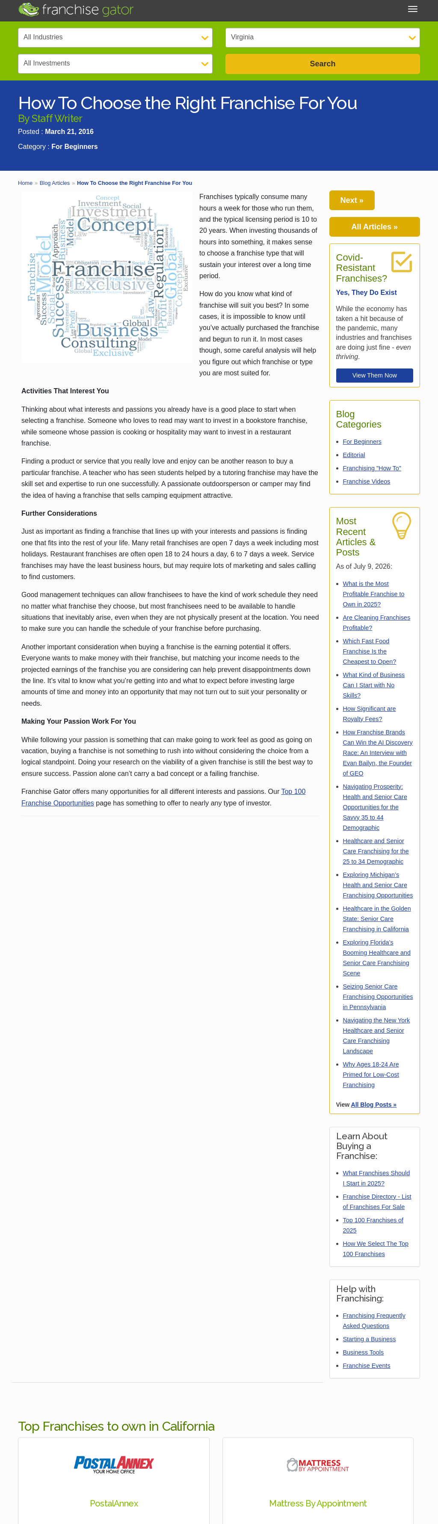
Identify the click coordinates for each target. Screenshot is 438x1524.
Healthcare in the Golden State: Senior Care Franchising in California (377, 919)
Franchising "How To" (372, 468)
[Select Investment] (115, 64)
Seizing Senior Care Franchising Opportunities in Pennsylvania (378, 996)
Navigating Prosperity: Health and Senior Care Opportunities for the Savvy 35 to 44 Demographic (375, 807)
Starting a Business (369, 1339)
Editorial (354, 455)
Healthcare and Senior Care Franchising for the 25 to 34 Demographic (376, 851)
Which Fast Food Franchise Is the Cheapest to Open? (370, 651)
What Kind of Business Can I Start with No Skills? (374, 685)
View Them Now (374, 375)
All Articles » (375, 227)
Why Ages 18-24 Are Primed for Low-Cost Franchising (371, 1074)
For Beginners (362, 441)
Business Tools (363, 1352)
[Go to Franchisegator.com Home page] (75, 9)
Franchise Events (367, 1365)
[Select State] (322, 38)
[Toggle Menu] (412, 9)
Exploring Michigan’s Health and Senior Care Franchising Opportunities (378, 885)
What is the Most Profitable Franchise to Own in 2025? (374, 594)
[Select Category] (115, 38)
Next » (352, 200)
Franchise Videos (367, 481)
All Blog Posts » (374, 1104)
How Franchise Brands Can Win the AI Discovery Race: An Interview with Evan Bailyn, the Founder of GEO (378, 753)
